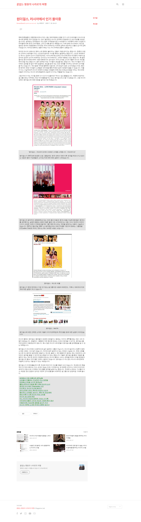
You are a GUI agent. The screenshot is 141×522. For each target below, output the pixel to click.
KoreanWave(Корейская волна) (26, 23)
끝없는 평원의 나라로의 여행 (32, 4)
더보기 (86, 432)
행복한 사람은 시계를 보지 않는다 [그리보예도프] (34, 468)
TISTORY (19, 505)
